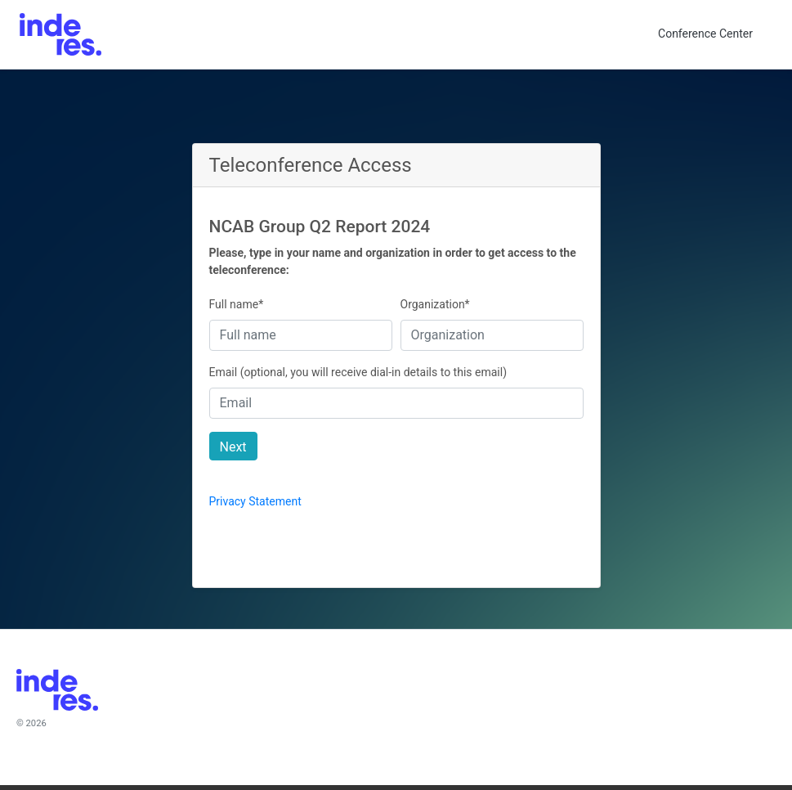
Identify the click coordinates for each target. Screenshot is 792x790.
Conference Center (705, 33)
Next (233, 447)
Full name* (236, 304)
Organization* (435, 304)
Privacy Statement (255, 501)
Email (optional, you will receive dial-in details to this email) (358, 372)
